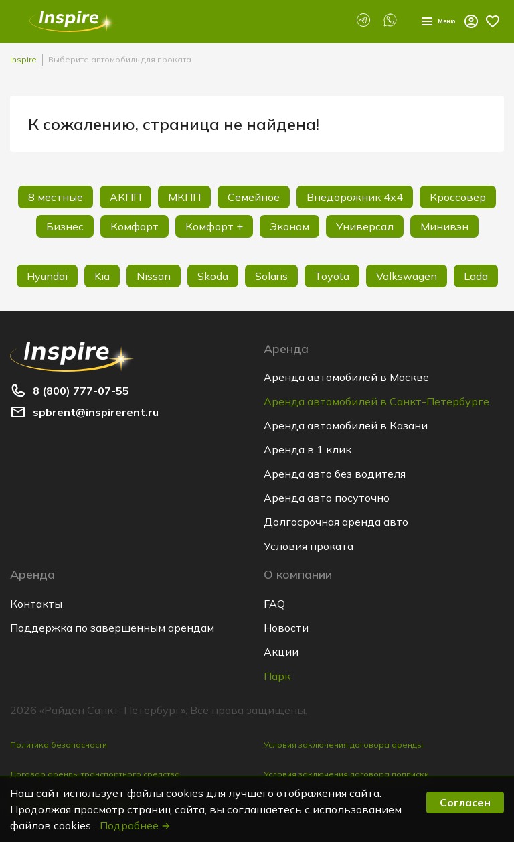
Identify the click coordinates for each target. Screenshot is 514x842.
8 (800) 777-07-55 (81, 390)
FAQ (274, 603)
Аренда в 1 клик (307, 449)
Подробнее (135, 825)
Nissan (154, 276)
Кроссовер (458, 197)
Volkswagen (406, 276)
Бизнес (65, 226)
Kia (102, 276)
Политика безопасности (58, 745)
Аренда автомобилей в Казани (346, 425)
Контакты (36, 603)
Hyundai (47, 276)
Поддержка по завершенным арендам (112, 627)
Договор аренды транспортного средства (95, 774)
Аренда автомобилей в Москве (346, 377)
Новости (286, 627)
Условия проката (308, 546)
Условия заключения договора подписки (346, 774)
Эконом (289, 226)
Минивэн (444, 226)
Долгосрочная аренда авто (336, 522)
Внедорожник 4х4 (355, 197)
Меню (426, 21)
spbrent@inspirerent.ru (96, 412)
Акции (281, 651)
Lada (476, 276)
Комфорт (134, 226)
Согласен (465, 802)
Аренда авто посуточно (327, 497)
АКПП (125, 197)
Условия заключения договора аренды (343, 745)
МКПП (184, 197)
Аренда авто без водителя (335, 473)
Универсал (365, 226)
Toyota (332, 276)
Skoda (212, 276)
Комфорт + (214, 226)
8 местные (55, 197)
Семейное (254, 197)
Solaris (271, 276)
